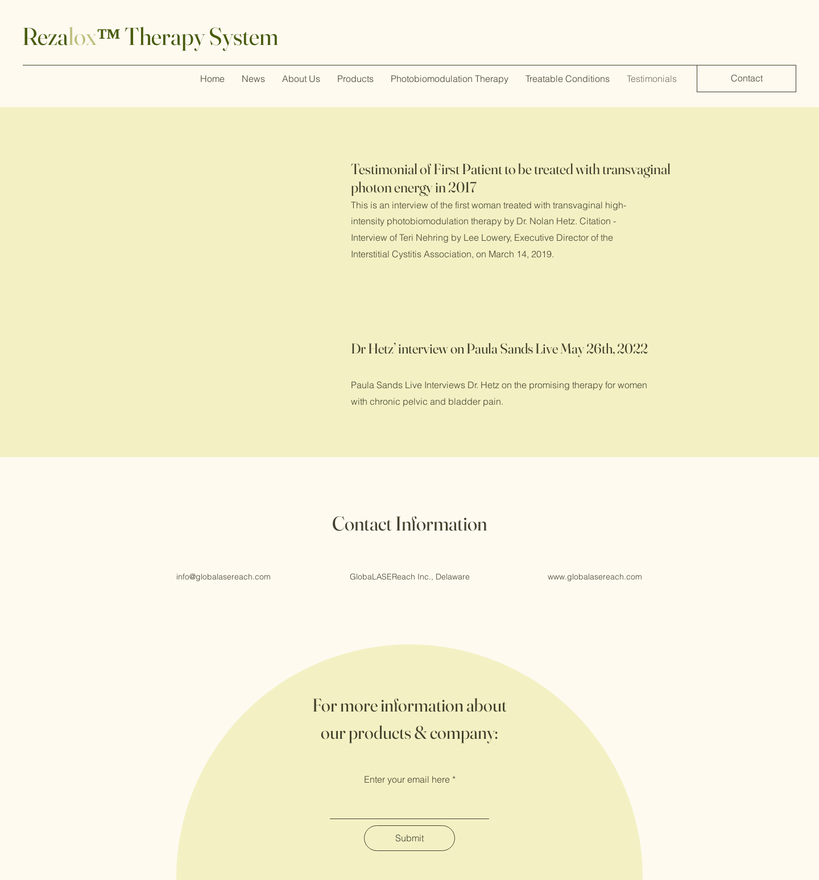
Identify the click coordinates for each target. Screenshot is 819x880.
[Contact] (746, 78)
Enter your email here (407, 779)
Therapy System (199, 36)
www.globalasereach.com (595, 576)
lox (82, 36)
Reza (45, 36)
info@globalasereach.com (223, 576)
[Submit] (409, 838)
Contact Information (409, 523)
